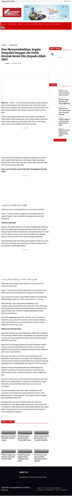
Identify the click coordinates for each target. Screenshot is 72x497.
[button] (68, 26)
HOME (3, 45)
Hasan (7, 63)
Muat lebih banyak (60, 131)
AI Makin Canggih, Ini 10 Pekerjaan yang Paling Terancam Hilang (64, 117)
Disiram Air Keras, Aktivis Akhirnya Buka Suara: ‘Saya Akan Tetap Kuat (65, 109)
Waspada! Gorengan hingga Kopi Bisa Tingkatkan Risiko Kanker (65, 125)
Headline (13, 45)
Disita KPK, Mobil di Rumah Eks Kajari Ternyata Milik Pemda (25, 438)
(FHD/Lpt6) (5, 416)
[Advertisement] (25, 142)
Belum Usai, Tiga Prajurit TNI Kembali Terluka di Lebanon (7, 438)
